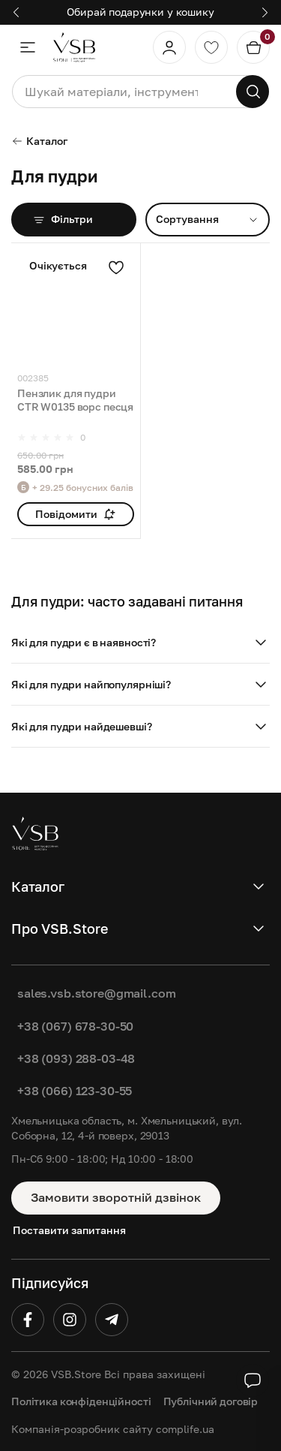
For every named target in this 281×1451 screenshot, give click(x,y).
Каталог (39, 140)
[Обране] (211, 47)
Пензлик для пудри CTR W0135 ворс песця (75, 400)
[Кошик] (253, 47)
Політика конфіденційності (81, 1401)
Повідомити (75, 513)
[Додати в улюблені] (116, 267)
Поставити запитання (69, 1230)
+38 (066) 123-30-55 (74, 1090)
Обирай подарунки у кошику (140, 11)
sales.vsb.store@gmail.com (96, 993)
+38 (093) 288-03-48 (76, 1058)
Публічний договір (211, 1401)
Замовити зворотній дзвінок (116, 1197)
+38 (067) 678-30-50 (75, 1026)
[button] (140, 643)
